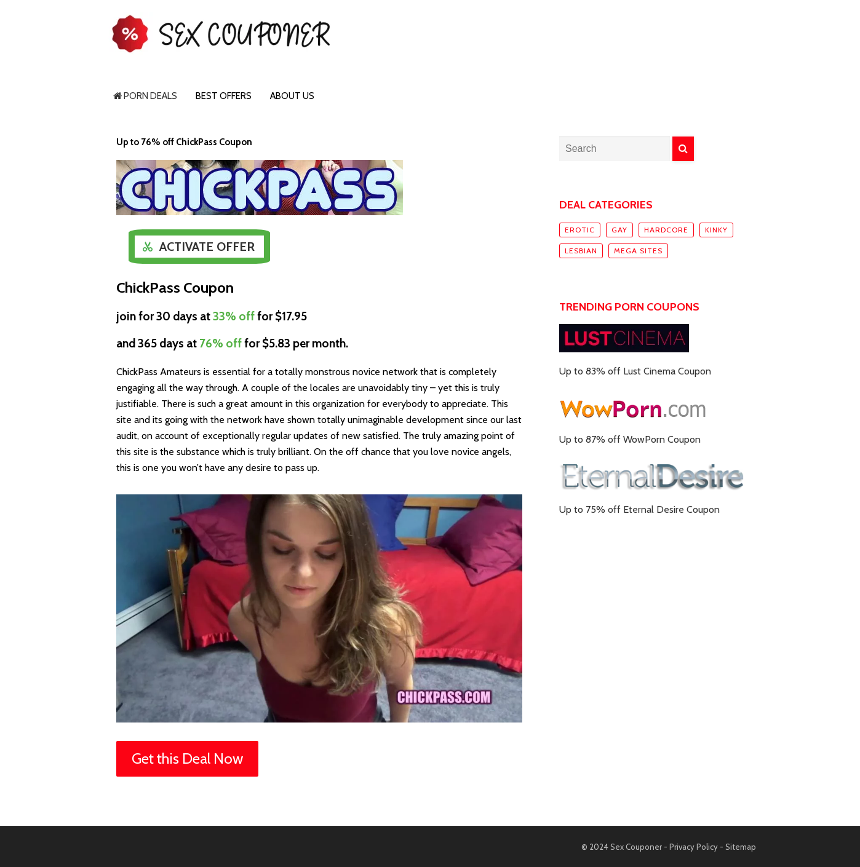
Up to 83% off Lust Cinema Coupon (635, 371)
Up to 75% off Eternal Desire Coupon (639, 509)
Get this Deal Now (187, 758)
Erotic (580, 229)
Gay (619, 229)
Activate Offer (207, 246)
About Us (292, 95)
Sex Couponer (636, 847)
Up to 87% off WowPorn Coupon (630, 439)
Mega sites (638, 250)
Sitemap (740, 847)
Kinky (716, 229)
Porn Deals (145, 95)
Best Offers (224, 95)
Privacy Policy (693, 847)
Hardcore (666, 229)
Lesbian (581, 250)
